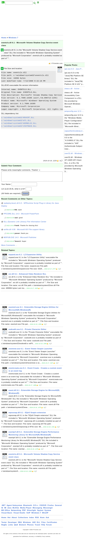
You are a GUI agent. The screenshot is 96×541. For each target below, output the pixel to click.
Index (31, 519)
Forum (49, 527)
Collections (23, 519)
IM (5, 510)
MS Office (5, 512)
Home (3, 38)
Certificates (52, 524)
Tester (4, 524)
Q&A (16, 527)
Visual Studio (19, 515)
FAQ (43, 527)
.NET (3, 507)
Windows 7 (13, 38)
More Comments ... (9, 247)
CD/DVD (42, 507)
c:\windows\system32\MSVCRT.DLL (17, 117)
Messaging (37, 510)
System (48, 512)
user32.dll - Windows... (74, 153)
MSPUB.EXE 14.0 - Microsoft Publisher (20, 239)
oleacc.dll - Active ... (73, 89)
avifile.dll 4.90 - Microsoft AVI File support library (24, 231)
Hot (9, 519)
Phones (30, 527)
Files (43, 524)
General (58, 507)
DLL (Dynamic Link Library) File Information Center (25, 224)
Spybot (40, 512)
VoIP (28, 515)
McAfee (16, 510)
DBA (20, 524)
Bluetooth (27, 507)
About (14, 519)
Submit (25, 195)
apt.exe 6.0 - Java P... (74, 69)
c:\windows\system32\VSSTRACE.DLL (19, 126)
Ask (47, 519)
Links (10, 527)
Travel (37, 527)
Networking (16, 512)
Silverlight (31, 512)
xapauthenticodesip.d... (74, 131)
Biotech (22, 527)
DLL (38, 524)
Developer (12, 524)
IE (2, 510)
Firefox (51, 507)
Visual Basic (6, 515)
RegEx (4, 527)
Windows (27, 524)
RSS (37, 519)
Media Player (26, 510)
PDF (24, 512)
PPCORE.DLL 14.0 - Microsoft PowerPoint (21, 216)
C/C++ (35, 507)
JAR (34, 524)
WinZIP (45, 515)
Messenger (48, 510)
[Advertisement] (32, 20)
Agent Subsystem (14, 507)
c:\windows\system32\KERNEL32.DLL (19, 123)
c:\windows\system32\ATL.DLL (16, 120)
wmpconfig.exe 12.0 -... (74, 111)
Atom (42, 519)
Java (9, 510)
